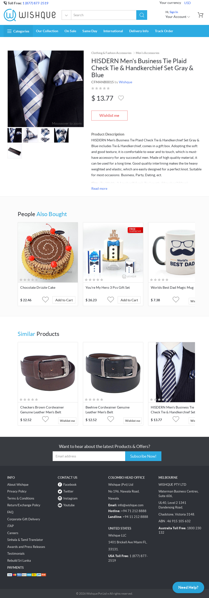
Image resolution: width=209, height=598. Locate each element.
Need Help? (188, 587)
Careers (12, 533)
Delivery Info (139, 31)
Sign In (174, 12)
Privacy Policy (17, 491)
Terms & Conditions (20, 498)
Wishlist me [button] (67, 420)
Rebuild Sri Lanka (19, 560)
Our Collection (47, 31)
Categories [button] (18, 31)
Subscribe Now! (143, 456)
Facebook (70, 484)
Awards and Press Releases (26, 547)
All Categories (66, 15)
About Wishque (18, 484)
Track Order (164, 31)
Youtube (69, 505)
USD (187, 3)
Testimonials (16, 553)
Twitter (68, 491)
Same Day (89, 31)
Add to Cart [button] (64, 300)
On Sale (70, 31)
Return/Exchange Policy (23, 505)
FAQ (10, 512)
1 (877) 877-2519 (35, 3)
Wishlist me (109, 115)
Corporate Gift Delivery (23, 519)
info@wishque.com (131, 505)
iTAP (10, 526)
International (113, 31)
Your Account (178, 17)
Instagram (70, 498)
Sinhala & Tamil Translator (25, 540)
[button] (141, 15)
